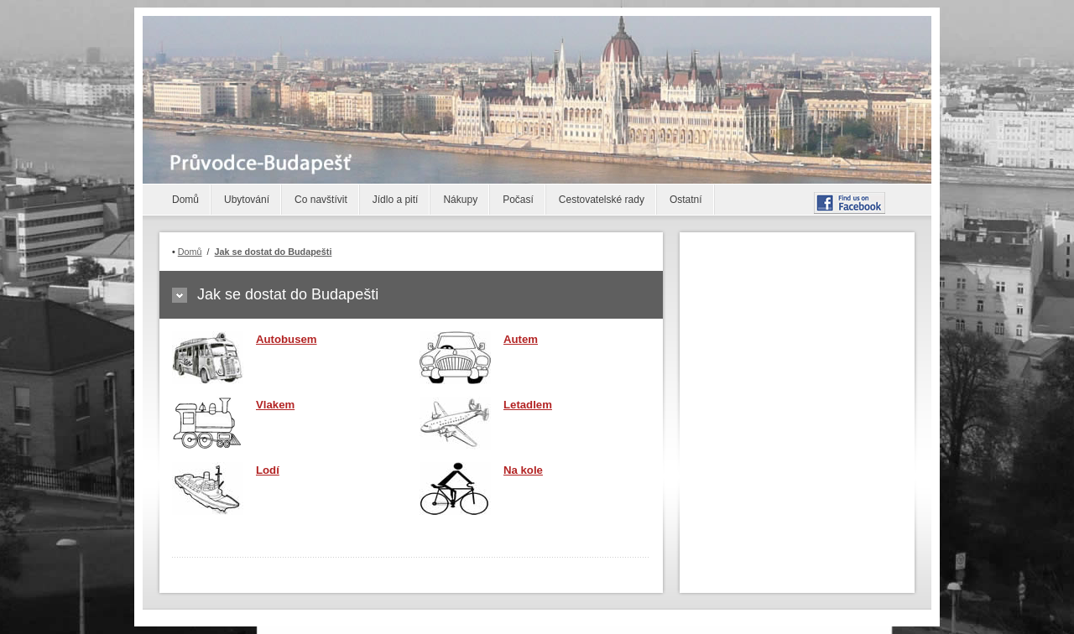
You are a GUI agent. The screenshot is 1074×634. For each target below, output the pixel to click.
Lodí (267, 470)
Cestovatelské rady (601, 199)
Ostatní (686, 199)
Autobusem (286, 339)
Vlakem (275, 404)
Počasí (518, 199)
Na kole (523, 470)
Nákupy (460, 199)
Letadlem (527, 404)
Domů (185, 199)
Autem (520, 339)
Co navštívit (321, 199)
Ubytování (246, 199)
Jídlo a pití (396, 199)
